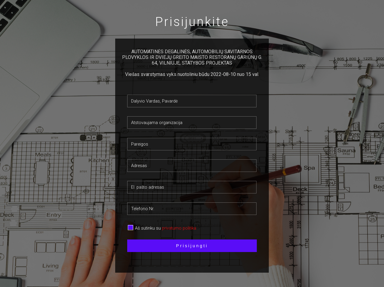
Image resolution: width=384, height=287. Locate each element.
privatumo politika (179, 228)
